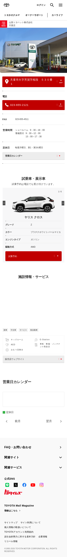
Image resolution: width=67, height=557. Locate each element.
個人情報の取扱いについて (17, 527)
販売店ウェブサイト (34, 359)
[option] (33, 50)
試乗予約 (33, 256)
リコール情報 (11, 541)
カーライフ (57, 15)
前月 (18, 421)
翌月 (49, 421)
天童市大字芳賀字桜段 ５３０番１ (34, 81)
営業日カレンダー (32, 156)
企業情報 (42, 536)
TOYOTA (6, 5)
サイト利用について (31, 522)
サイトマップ (11, 522)
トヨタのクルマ (12, 15)
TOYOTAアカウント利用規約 (18, 532)
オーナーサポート (34, 15)
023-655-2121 (34, 105)
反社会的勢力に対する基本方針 (20, 536)
